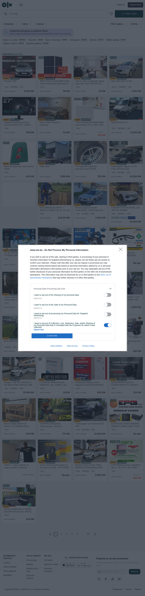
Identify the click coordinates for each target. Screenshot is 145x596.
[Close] (121, 250)
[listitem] (72, 288)
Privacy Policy (88, 346)
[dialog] (72, 298)
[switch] (107, 295)
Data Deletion (56, 346)
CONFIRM (52, 336)
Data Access (72, 346)
